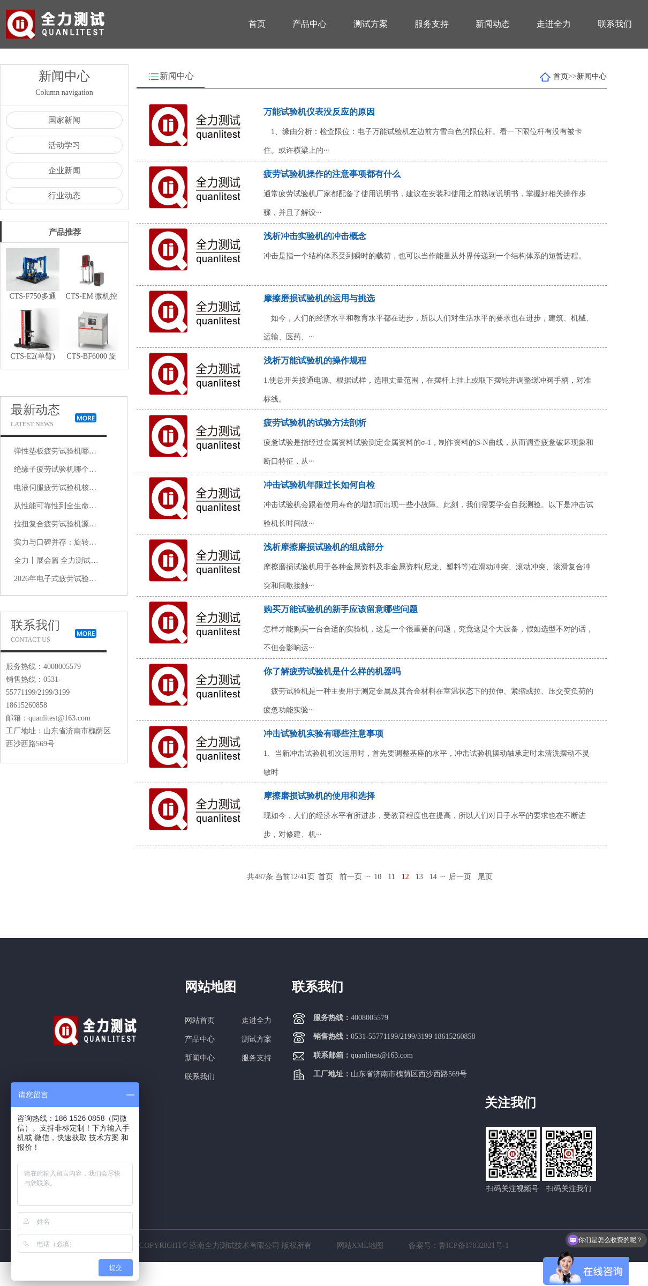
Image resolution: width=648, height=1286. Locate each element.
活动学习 (64, 145)
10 (377, 877)
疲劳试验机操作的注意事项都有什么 (332, 174)
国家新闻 (64, 120)
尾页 (485, 877)
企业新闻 (64, 170)
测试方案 (370, 23)
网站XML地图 (360, 1246)
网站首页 (200, 1020)
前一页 (351, 877)
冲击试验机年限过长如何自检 (319, 484)
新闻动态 (493, 23)
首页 (257, 23)
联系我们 (615, 23)
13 (419, 877)
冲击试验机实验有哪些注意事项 (323, 733)
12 (405, 877)
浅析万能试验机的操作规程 (314, 360)
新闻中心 (592, 76)
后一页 (460, 877)
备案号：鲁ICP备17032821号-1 (459, 1246)
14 (433, 877)
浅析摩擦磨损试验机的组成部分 (323, 547)
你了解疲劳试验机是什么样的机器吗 (332, 671)
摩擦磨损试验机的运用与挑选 (319, 298)
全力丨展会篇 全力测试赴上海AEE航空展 (82, 560)
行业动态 (64, 195)
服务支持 (432, 23)
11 (391, 877)
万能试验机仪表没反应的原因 (319, 111)
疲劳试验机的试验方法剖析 (314, 422)
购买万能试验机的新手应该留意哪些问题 (340, 609)
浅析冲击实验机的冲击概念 (314, 236)
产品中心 (309, 23)
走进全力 (554, 23)
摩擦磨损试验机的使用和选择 (319, 795)
